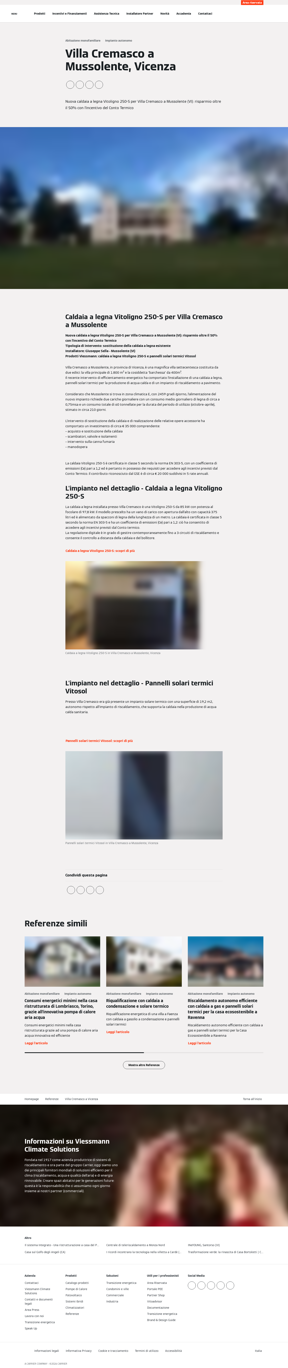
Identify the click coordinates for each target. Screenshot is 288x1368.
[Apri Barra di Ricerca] (261, 14)
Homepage (32, 1099)
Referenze (52, 1099)
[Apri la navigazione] (14, 13)
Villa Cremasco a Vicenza (81, 1099)
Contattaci (205, 13)
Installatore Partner (139, 13)
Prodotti (39, 13)
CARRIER (62, 1363)
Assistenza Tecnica (106, 13)
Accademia (183, 13)
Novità (164, 13)
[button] (253, 1099)
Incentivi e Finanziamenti (69, 13)
